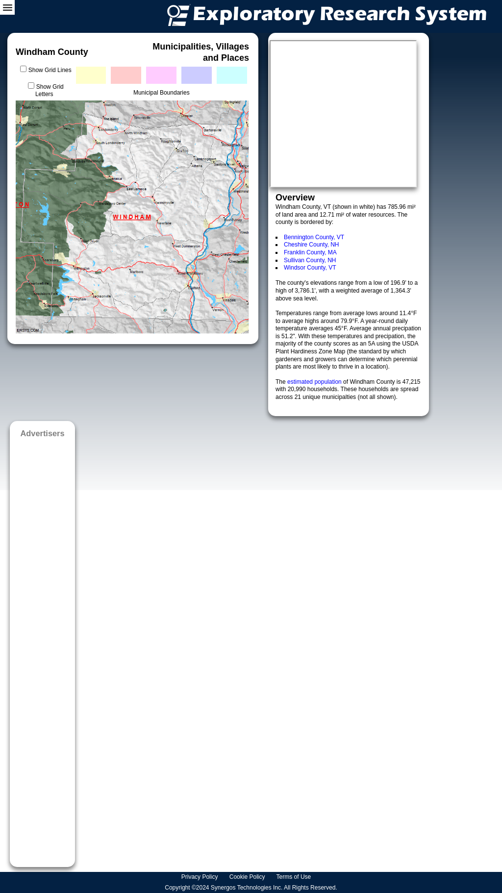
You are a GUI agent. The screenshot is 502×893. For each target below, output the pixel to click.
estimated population (315, 381)
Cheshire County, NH (311, 244)
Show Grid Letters (49, 90)
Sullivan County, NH (310, 260)
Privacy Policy (200, 876)
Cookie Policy (248, 876)
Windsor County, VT (310, 267)
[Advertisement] (42, 649)
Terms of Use (294, 876)
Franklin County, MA (310, 252)
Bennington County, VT (314, 237)
